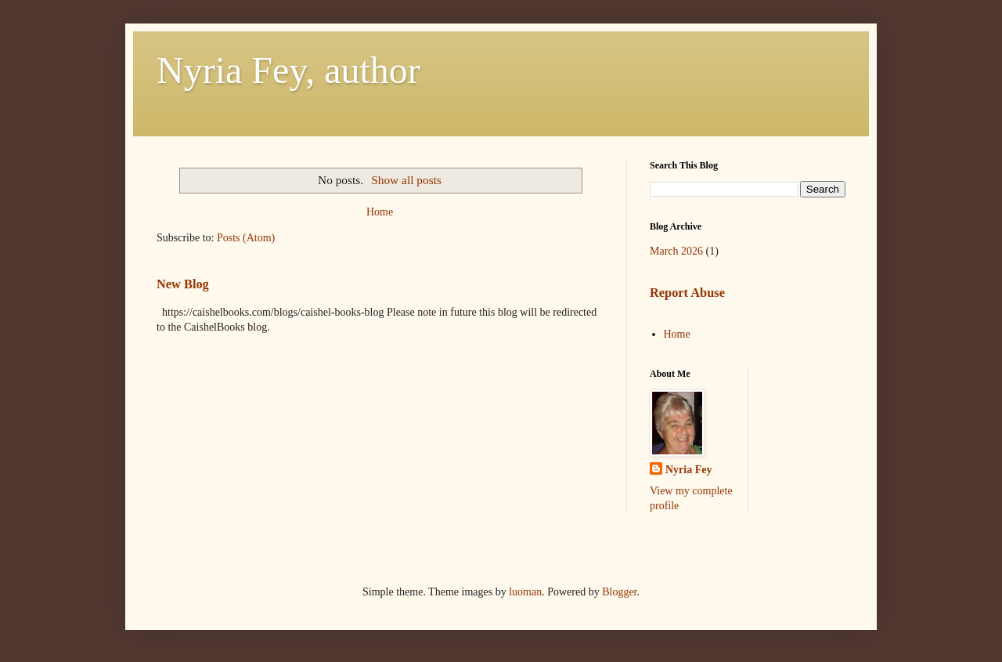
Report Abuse (687, 292)
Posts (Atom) (246, 238)
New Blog (183, 284)
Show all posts (406, 179)
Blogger (619, 592)
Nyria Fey (688, 470)
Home (379, 212)
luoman (525, 592)
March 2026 (676, 251)
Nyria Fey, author (288, 70)
